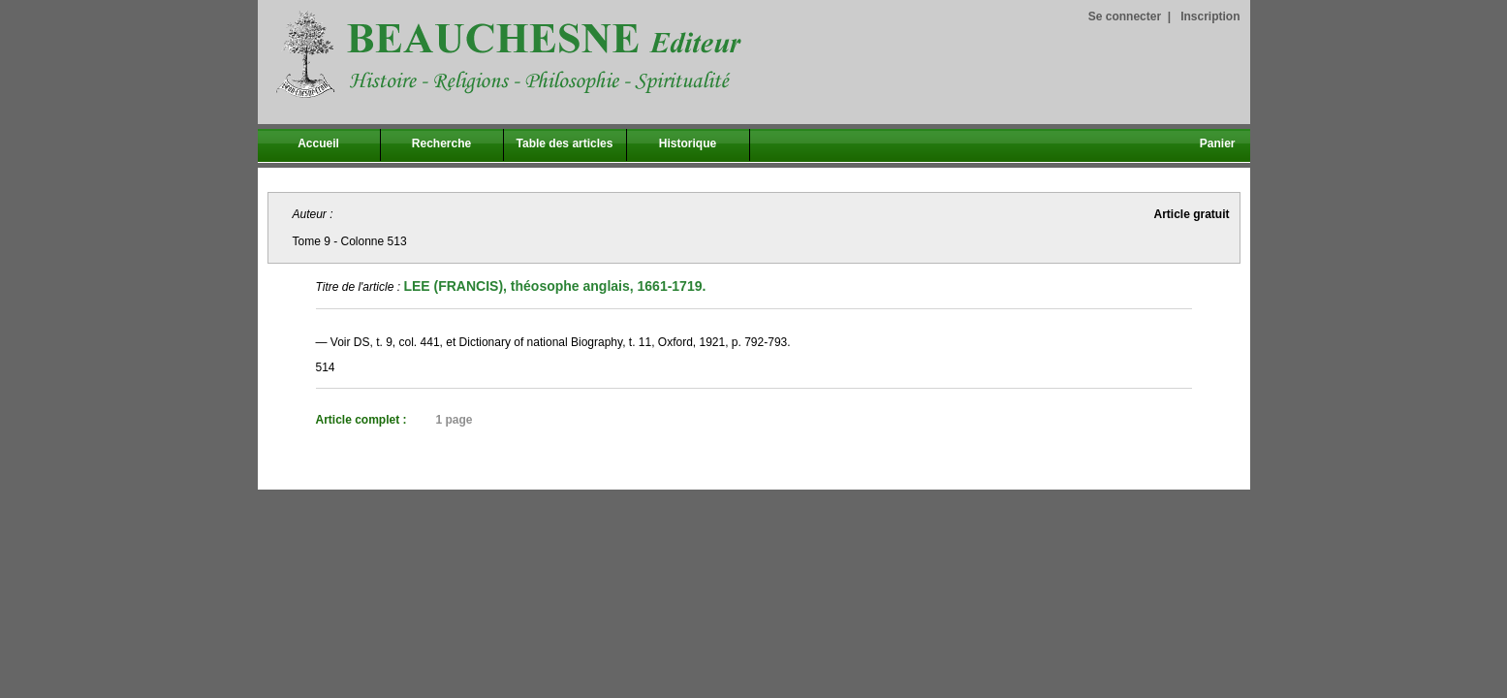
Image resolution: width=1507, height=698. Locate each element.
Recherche (441, 143)
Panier (1218, 143)
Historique (687, 143)
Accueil (318, 143)
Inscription (1210, 16)
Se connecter (1124, 16)
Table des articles (565, 143)
